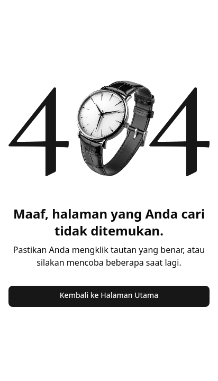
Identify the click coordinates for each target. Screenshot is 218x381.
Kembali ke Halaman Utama (109, 295)
